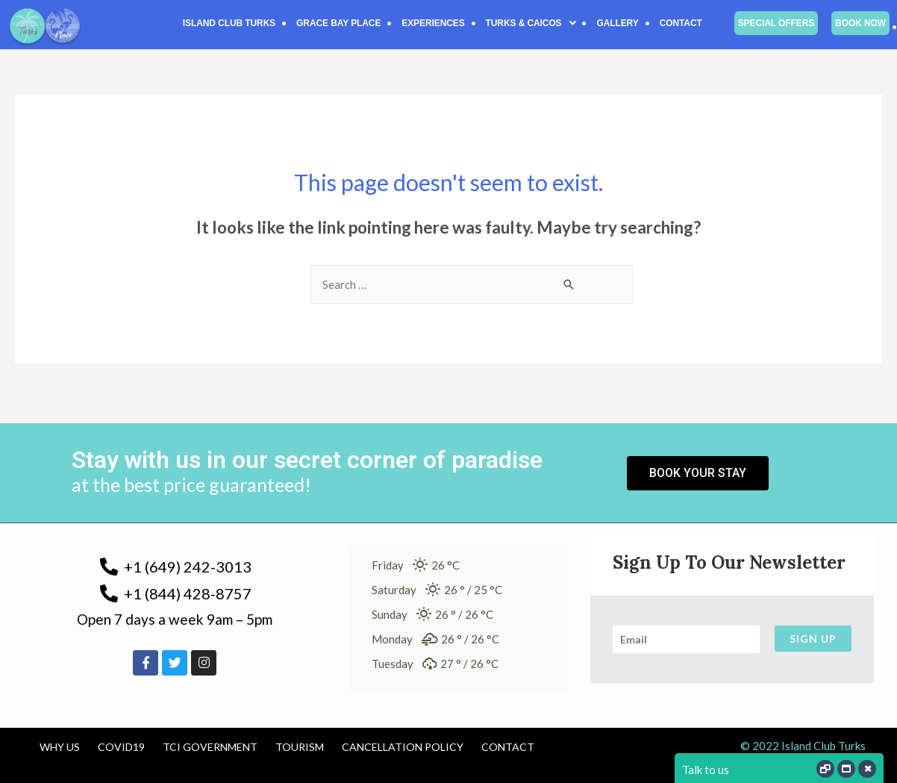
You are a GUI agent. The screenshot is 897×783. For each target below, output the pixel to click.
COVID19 (121, 746)
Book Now (860, 23)
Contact (681, 23)
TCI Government (210, 746)
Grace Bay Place (338, 23)
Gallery (617, 23)
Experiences (432, 23)
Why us (60, 746)
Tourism (299, 746)
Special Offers (776, 23)
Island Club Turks (229, 23)
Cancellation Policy (402, 746)
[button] (531, 23)
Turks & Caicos (531, 23)
